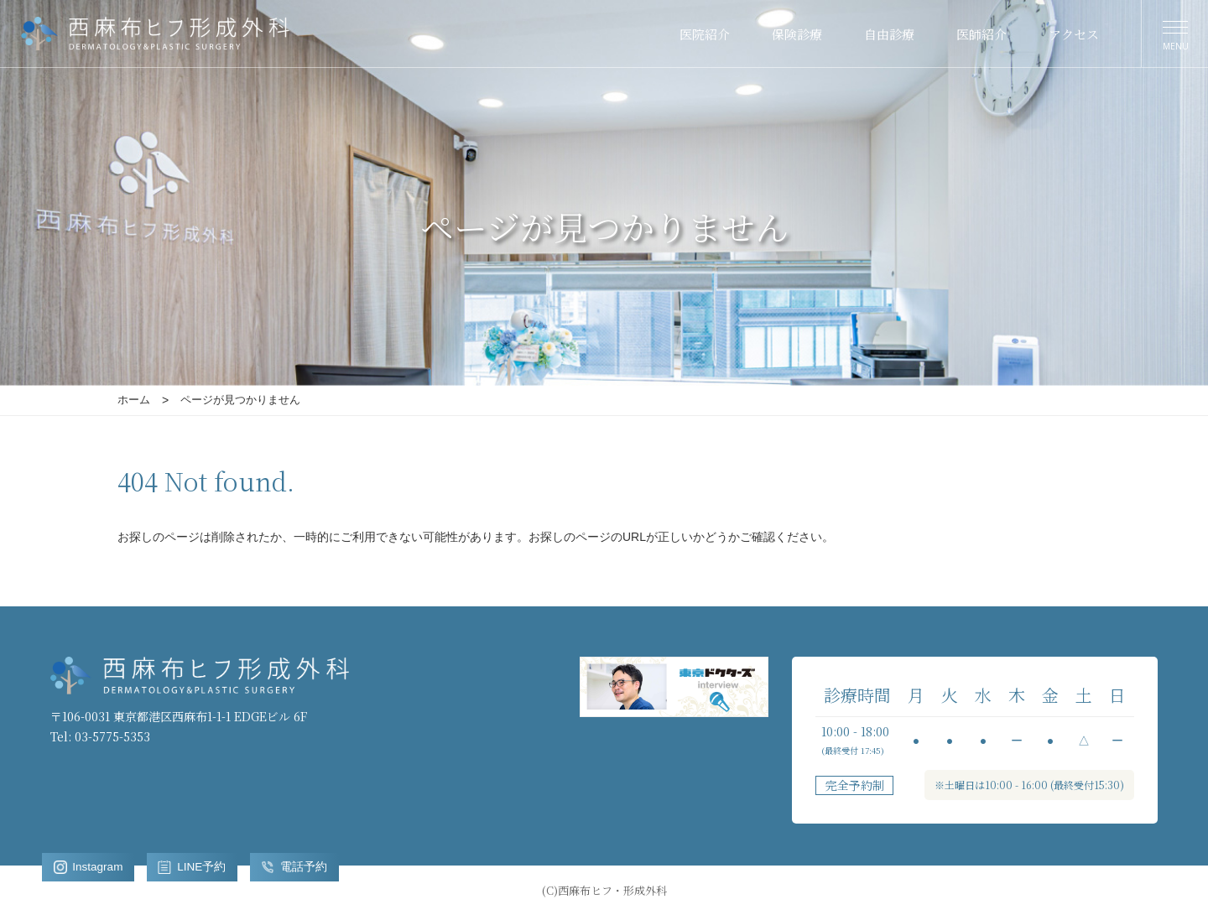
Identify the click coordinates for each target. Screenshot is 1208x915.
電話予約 (299, 867)
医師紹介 (981, 34)
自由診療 (889, 34)
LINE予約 (195, 867)
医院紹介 (705, 34)
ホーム (133, 400)
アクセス (1074, 34)
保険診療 (797, 34)
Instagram (89, 867)
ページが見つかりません (240, 400)
